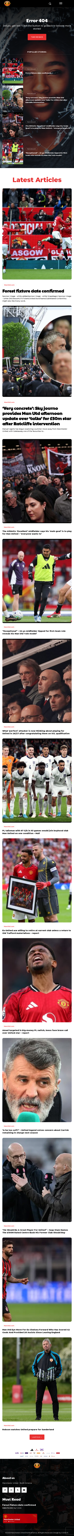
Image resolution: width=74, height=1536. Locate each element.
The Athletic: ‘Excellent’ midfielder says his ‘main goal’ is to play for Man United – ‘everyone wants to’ (47, 127)
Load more (37, 1437)
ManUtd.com (31, 69)
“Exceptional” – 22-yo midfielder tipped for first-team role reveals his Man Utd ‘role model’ (46, 154)
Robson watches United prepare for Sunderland (28, 1429)
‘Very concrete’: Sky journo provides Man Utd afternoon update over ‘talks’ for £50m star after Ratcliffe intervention (46, 99)
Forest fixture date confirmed (38, 73)
